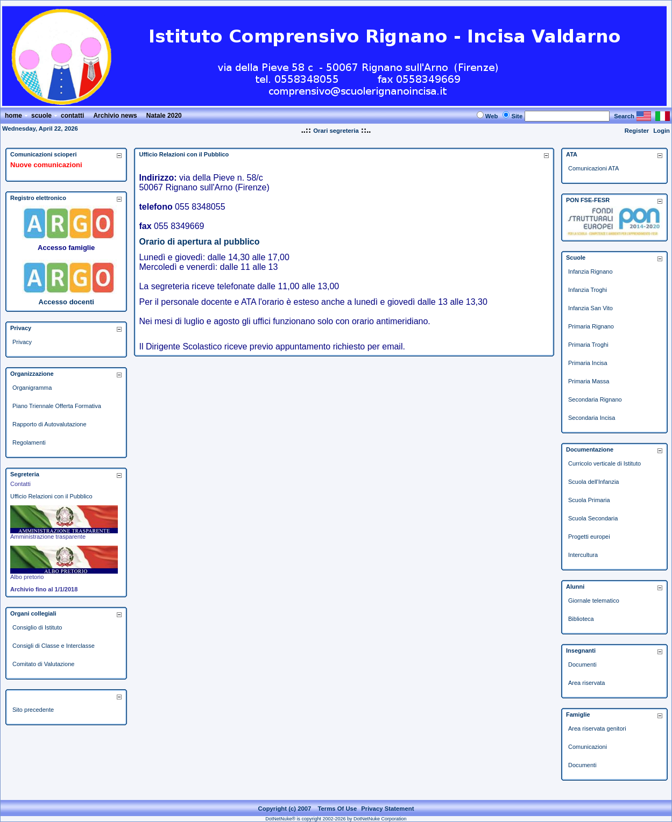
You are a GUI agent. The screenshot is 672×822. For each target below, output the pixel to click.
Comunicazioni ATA (593, 168)
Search (624, 116)
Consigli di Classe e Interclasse (53, 645)
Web (491, 116)
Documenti (582, 664)
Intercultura (583, 555)
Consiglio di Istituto (37, 627)
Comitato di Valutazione (43, 664)
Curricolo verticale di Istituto (604, 463)
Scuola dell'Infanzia (593, 481)
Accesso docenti (66, 302)
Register (637, 130)
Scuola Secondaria (593, 518)
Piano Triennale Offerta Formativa (56, 406)
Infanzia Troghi (587, 290)
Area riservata (586, 683)
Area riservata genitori (597, 728)
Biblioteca (581, 619)
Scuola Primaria (589, 500)
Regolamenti (29, 442)
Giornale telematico (593, 600)
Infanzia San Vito (590, 308)
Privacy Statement (387, 808)
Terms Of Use (337, 808)
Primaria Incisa (587, 363)
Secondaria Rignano (595, 399)
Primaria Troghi (588, 344)
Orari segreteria (335, 130)
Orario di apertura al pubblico (199, 241)
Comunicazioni (587, 747)
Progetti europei (589, 536)
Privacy (22, 342)
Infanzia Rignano (590, 271)
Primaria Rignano (591, 326)
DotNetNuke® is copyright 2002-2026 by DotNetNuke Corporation (335, 818)
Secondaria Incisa (591, 417)
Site (516, 116)
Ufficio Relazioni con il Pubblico (51, 496)
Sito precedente (33, 709)
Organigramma (32, 387)
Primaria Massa (588, 381)
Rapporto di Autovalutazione (49, 424)
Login (661, 130)
